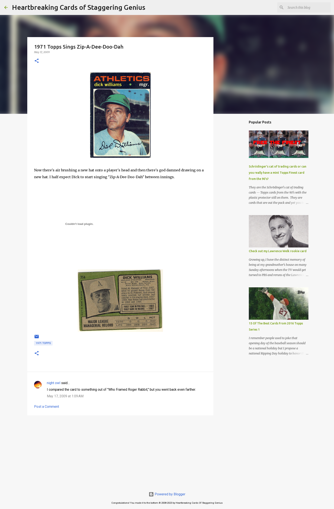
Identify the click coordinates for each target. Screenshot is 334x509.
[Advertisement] (120, 452)
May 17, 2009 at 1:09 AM (65, 396)
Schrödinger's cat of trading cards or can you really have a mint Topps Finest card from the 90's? (277, 173)
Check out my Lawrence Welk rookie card (278, 251)
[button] (36, 61)
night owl (53, 383)
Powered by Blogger (167, 494)
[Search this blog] (308, 7)
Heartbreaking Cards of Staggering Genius (78, 7)
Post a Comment (46, 407)
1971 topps (43, 343)
